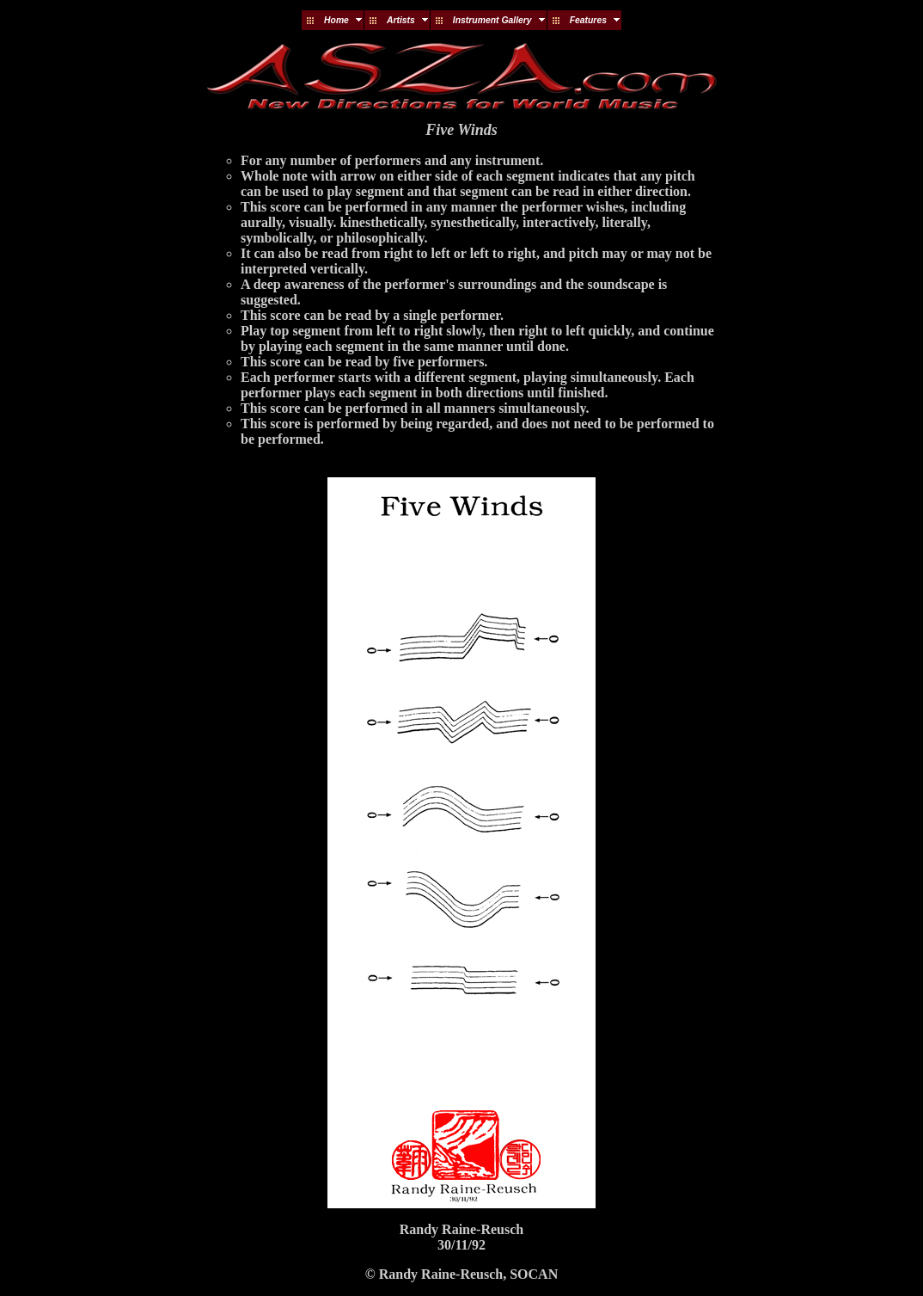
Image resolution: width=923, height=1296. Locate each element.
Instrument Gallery (492, 20)
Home (336, 20)
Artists (401, 20)
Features (588, 20)
